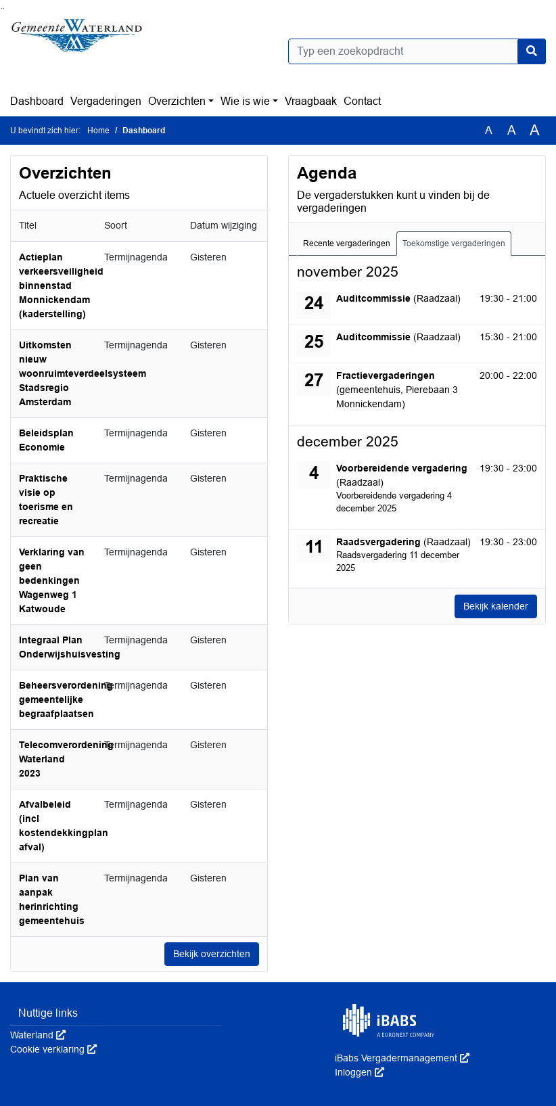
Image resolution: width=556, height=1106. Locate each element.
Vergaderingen (105, 101)
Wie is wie (245, 101)
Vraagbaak (311, 101)
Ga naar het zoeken (1, 8)
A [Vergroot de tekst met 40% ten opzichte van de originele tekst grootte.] (535, 130)
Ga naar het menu (3, 8)
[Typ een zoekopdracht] (417, 51)
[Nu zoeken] (531, 51)
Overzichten (177, 101)
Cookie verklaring (53, 1049)
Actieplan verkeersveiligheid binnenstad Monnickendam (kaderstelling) (61, 285)
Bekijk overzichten (211, 953)
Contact (362, 101)
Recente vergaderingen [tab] (346, 243)
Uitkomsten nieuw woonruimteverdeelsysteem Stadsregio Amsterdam (82, 373)
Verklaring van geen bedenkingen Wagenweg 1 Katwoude (52, 580)
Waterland (38, 1035)
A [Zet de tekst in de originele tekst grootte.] (488, 130)
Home (98, 130)
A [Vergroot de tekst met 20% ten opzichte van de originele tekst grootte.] (511, 130)
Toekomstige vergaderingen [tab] (453, 243)
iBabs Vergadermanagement (402, 1058)
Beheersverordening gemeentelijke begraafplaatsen (66, 699)
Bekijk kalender (495, 606)
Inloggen (359, 1072)
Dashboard (37, 101)
